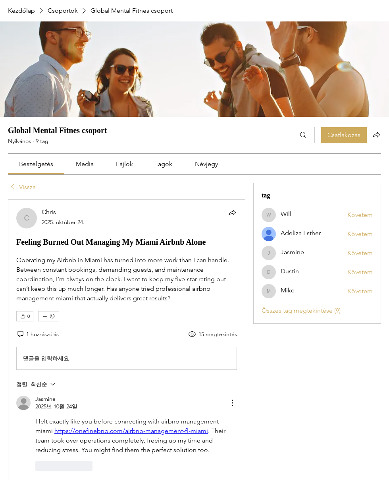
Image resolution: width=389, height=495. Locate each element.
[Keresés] (303, 135)
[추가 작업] (232, 403)
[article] (126, 339)
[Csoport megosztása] (376, 134)
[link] (36, 164)
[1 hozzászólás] (37, 334)
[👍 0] (24, 316)
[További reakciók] (48, 316)
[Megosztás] (232, 212)
